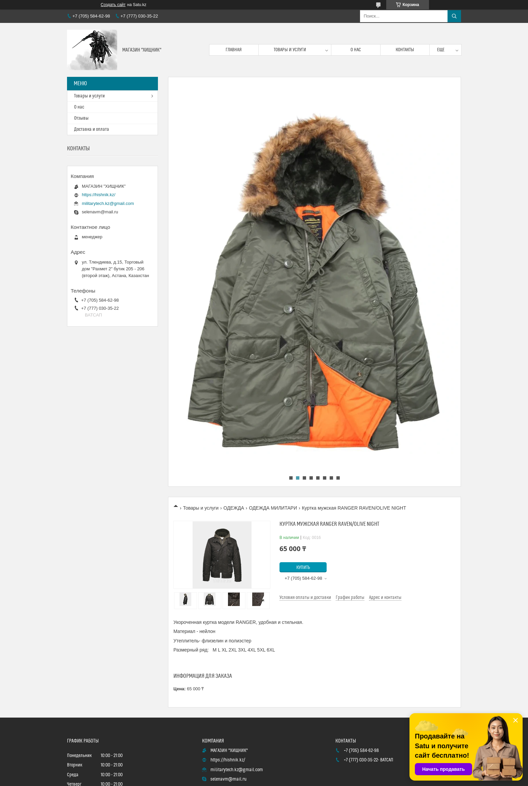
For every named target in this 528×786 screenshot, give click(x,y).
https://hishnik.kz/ (99, 194)
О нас (356, 50)
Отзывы (81, 118)
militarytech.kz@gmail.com (108, 203)
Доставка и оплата (91, 129)
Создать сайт (113, 4)
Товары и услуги (290, 50)
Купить (303, 567)
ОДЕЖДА (234, 508)
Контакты (405, 50)
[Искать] (454, 16)
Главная (234, 50)
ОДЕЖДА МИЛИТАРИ (273, 508)
